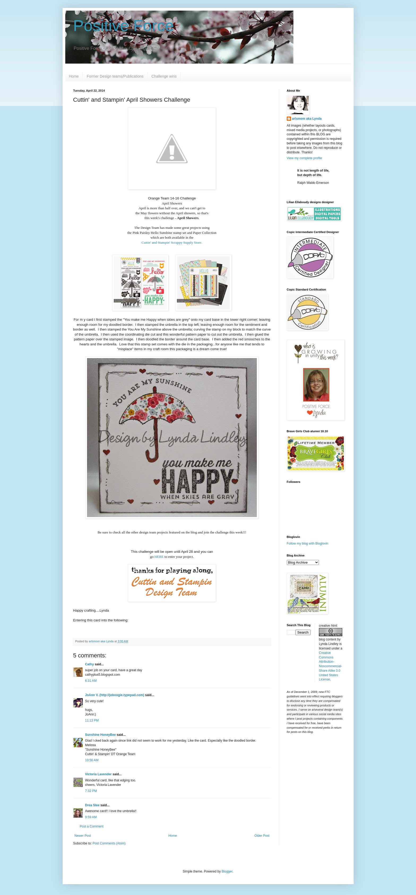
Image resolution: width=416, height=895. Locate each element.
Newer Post (83, 836)
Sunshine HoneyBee (100, 735)
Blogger (227, 871)
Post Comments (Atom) (109, 843)
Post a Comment (91, 826)
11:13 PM (92, 720)
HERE (158, 557)
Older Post (262, 836)
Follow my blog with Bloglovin (307, 543)
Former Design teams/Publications (115, 76)
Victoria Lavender (98, 774)
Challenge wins (164, 76)
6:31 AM (91, 681)
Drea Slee (92, 805)
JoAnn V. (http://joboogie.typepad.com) (114, 695)
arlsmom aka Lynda (307, 119)
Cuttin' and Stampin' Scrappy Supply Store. (172, 242)
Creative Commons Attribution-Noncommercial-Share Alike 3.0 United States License (330, 666)
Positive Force (123, 25)
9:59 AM (91, 817)
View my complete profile (304, 158)
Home (74, 76)
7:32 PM (91, 791)
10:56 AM (92, 760)
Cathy (89, 664)
